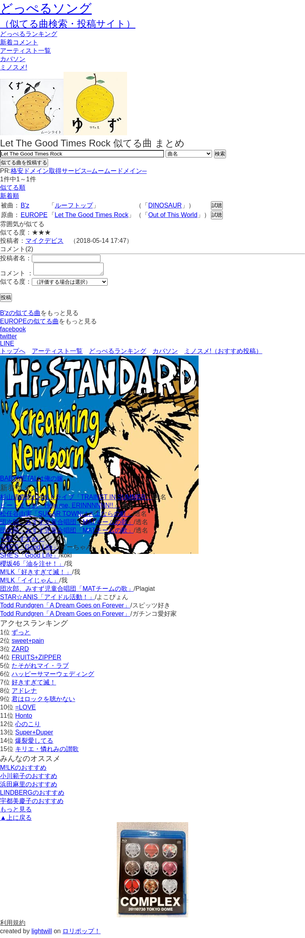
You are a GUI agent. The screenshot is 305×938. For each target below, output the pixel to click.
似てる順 (12, 187)
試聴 (217, 205)
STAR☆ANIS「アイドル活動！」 (47, 599)
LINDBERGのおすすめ (32, 795)
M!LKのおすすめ (23, 770)
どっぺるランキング (117, 353)
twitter (8, 338)
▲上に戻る (16, 820)
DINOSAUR (164, 205)
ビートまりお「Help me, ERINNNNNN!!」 (60, 507)
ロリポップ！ (81, 933)
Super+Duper (34, 734)
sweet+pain (28, 643)
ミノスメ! (13, 67)
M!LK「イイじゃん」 (29, 582)
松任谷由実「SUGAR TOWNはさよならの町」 (66, 516)
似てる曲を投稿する (24, 162)
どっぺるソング (46, 8)
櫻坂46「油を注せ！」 (32, 566)
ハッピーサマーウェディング (53, 676)
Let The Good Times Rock (92, 214)
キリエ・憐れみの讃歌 (47, 751)
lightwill (41, 933)
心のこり (28, 726)
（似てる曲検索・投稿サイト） (67, 23)
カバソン (12, 59)
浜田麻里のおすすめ (28, 786)
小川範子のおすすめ (28, 778)
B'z (25, 205)
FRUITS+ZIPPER (36, 659)
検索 (220, 154)
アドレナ (24, 693)
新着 (19, 42)
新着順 (9, 195)
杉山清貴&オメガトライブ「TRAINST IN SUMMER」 (76, 499)
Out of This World (172, 214)
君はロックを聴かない (43, 701)
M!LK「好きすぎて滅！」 (36, 574)
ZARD (20, 651)
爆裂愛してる (34, 743)
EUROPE (34, 214)
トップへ (12, 353)
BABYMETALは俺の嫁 (31, 480)
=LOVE (25, 709)
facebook (13, 331)
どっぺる (28, 34)
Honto (23, 718)
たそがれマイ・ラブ (40, 668)
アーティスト (25, 50)
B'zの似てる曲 (20, 315)
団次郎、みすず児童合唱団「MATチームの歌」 (67, 524)
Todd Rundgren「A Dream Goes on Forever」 (65, 607)
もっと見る (16, 811)
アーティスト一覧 (57, 353)
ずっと (21, 634)
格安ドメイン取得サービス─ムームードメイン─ (79, 170)
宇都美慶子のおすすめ (32, 803)
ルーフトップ (74, 205)
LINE (7, 345)
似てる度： (16, 284)
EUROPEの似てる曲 (29, 323)
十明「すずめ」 (22, 541)
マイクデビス (44, 240)
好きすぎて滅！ (34, 684)
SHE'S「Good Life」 (29, 549)
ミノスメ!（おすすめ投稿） (223, 353)
